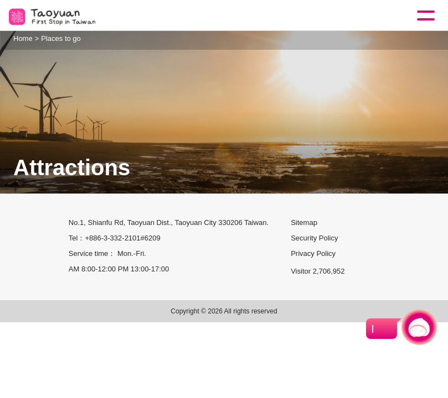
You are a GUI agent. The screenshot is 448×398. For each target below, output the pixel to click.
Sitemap (304, 222)
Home (23, 38)
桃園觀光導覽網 (54, 15)
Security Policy (314, 238)
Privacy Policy (313, 253)
